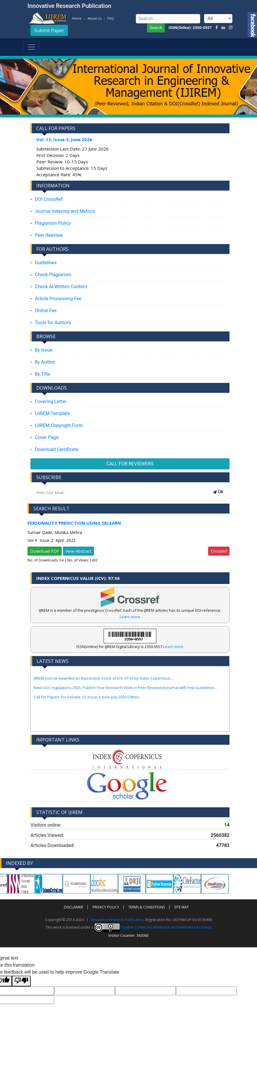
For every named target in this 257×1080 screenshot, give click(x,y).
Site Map (181, 907)
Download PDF (44, 551)
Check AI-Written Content (61, 286)
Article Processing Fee (58, 298)
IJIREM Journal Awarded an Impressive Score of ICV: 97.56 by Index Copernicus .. (103, 682)
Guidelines (45, 262)
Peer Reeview (49, 235)
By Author (45, 362)
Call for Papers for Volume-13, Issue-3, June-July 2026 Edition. (87, 700)
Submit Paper (49, 30)
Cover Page (47, 437)
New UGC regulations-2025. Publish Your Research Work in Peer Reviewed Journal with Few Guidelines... (125, 691)
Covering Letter (50, 401)
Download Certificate (56, 449)
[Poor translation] (21, 981)
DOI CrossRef (49, 199)
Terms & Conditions (146, 907)
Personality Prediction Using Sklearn (74, 523)
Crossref (219, 551)
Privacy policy (105, 907)
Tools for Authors (53, 322)
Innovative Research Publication (117, 919)
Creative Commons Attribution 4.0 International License (153, 927)
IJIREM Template (52, 413)
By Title (42, 374)
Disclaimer (73, 907)
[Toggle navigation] (31, 47)
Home (77, 18)
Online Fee (46, 310)
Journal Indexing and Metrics (65, 211)
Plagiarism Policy (53, 223)
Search (156, 27)
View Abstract (78, 551)
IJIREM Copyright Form (59, 425)
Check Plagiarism (53, 274)
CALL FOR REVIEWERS (130, 463)
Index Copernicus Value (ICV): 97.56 (78, 578)
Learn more (130, 616)
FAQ (110, 18)
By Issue (43, 350)
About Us (95, 18)
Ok (218, 492)
